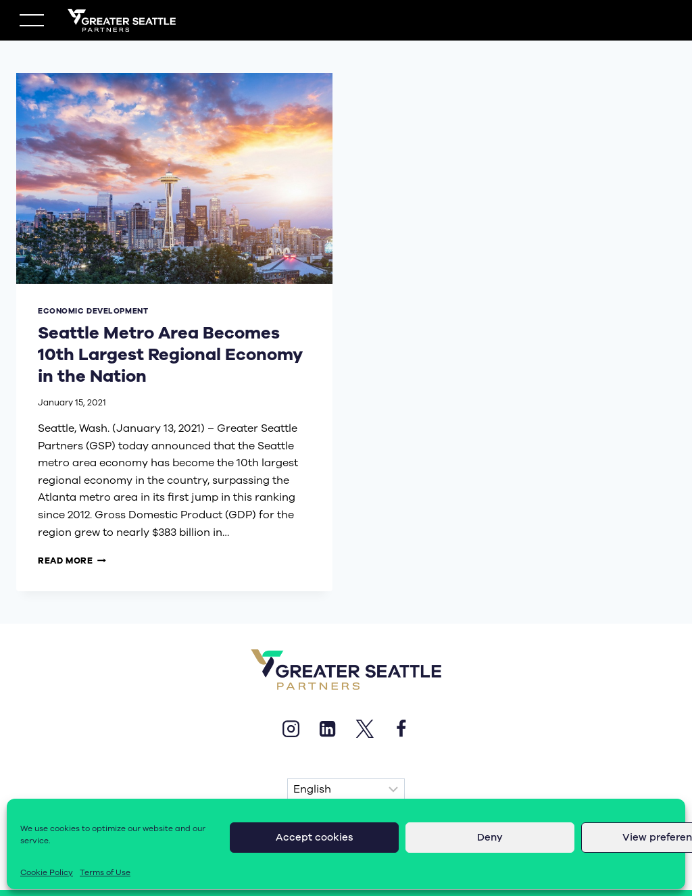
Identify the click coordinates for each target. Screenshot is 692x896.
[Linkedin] (328, 728)
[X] (364, 728)
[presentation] (174, 178)
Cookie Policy (46, 872)
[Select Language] (346, 789)
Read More (72, 560)
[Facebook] (400, 728)
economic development (93, 311)
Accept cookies (314, 837)
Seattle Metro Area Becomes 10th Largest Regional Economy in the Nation (167, 354)
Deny (490, 837)
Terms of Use (105, 872)
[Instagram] (290, 728)
